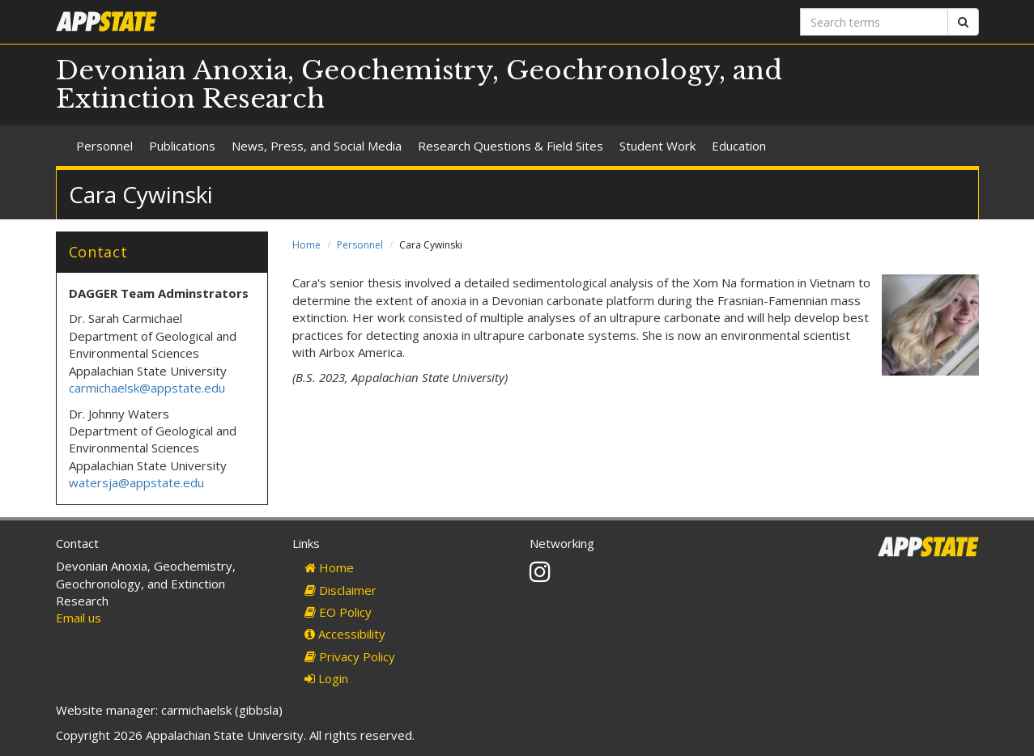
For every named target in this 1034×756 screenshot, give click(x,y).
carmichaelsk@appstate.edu (147, 388)
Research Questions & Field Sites (510, 146)
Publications (182, 146)
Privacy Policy (349, 656)
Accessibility (344, 634)
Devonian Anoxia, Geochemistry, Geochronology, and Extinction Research (419, 84)
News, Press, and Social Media (317, 146)
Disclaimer (340, 590)
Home (306, 245)
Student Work (657, 146)
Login (326, 678)
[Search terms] (874, 22)
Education (739, 146)
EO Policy (338, 612)
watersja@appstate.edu (136, 482)
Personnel (104, 146)
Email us (78, 617)
